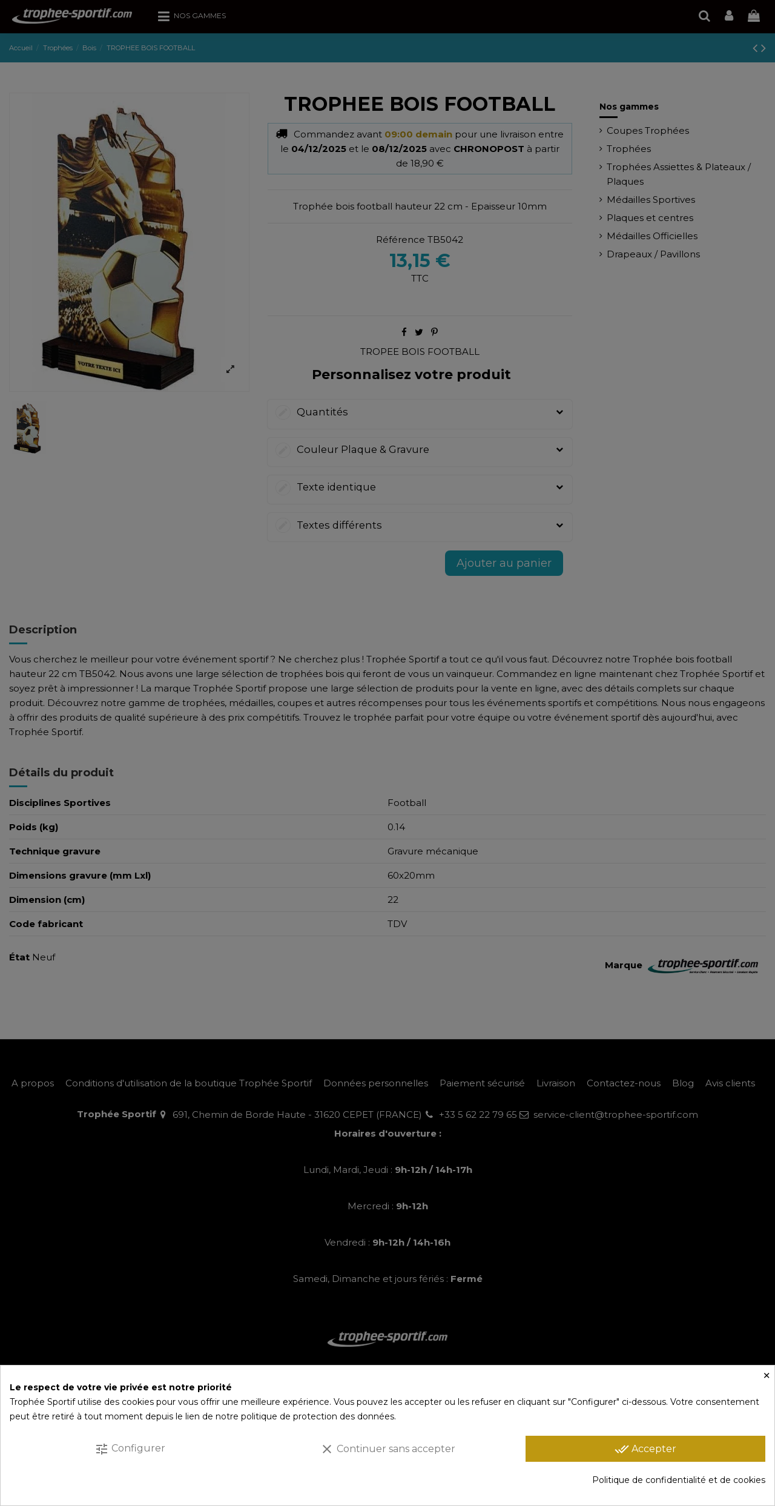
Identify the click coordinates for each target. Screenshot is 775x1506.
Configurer (129, 1449)
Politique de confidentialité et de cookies (678, 1480)
